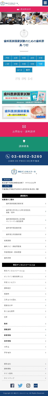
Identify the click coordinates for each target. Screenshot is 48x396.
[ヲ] (24, 78)
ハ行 (7, 64)
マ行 (16, 64)
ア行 (7, 58)
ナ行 (41, 58)
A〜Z (19, 70)
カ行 (16, 58)
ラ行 (32, 64)
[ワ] (18, 78)
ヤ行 (24, 64)
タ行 (32, 58)
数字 (28, 70)
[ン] (30, 78)
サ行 (24, 58)
